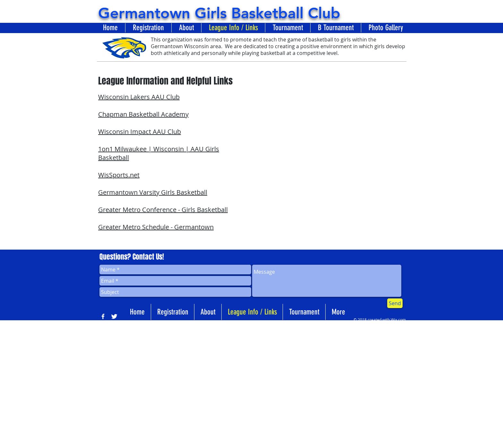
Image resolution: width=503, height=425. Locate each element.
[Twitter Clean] (114, 316)
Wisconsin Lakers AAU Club (139, 97)
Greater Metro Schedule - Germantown (156, 227)
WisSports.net (119, 175)
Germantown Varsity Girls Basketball (152, 192)
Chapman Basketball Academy (143, 114)
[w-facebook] (103, 316)
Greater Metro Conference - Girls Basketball (163, 209)
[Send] (395, 303)
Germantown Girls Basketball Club (219, 13)
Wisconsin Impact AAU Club (139, 131)
